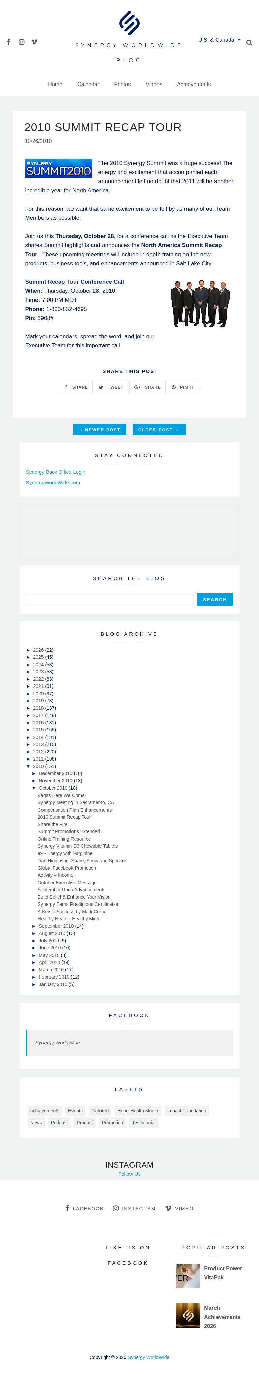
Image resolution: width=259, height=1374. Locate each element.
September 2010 (57, 926)
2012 (39, 752)
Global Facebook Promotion (67, 868)
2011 (39, 759)
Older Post (158, 430)
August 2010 (53, 933)
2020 (39, 694)
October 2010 (54, 788)
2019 (39, 701)
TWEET (111, 387)
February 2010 (55, 977)
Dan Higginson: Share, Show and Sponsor (82, 861)
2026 (39, 650)
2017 (39, 715)
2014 (39, 737)
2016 (39, 723)
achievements (44, 1111)
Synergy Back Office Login (55, 472)
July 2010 (49, 941)
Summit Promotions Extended (69, 832)
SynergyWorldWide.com (53, 483)
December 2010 (56, 773)
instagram (134, 1208)
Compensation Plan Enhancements (75, 810)
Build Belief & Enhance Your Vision (74, 897)
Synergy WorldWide (57, 1043)
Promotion (112, 1123)
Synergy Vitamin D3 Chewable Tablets (78, 846)
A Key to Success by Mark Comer (73, 912)
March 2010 (52, 970)
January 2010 (54, 984)
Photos (122, 84)
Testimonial (143, 1123)
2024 (39, 665)
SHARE (76, 387)
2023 (39, 672)
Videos (154, 84)
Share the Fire (53, 824)
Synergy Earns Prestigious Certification (79, 904)
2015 (39, 730)
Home (55, 84)
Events (75, 1111)
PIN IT (183, 387)
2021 (39, 686)
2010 (39, 766)
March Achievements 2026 (222, 1317)
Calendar (88, 84)
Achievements (194, 84)
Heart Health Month (137, 1111)
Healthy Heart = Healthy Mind (68, 919)
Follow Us (129, 1174)
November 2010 (56, 781)
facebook (84, 1208)
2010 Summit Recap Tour (64, 817)
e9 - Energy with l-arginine (65, 854)
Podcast (59, 1123)
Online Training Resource (64, 839)
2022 (39, 679)
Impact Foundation (186, 1111)
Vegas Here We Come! (62, 795)
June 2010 (50, 948)
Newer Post (100, 430)
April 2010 (50, 962)
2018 (39, 708)
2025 (39, 657)
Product (85, 1123)
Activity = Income (56, 875)
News (36, 1123)
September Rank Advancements (72, 890)
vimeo (179, 1208)
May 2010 (50, 955)
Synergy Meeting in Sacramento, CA (76, 802)
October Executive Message (67, 883)
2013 (39, 744)
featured (100, 1111)
